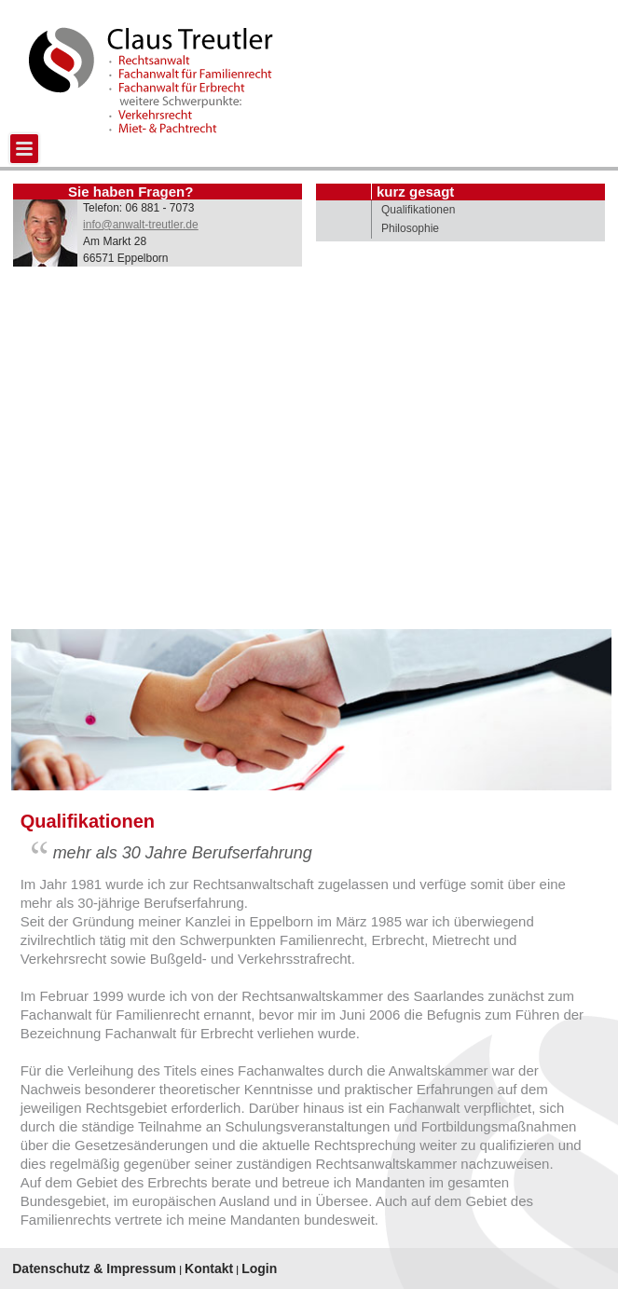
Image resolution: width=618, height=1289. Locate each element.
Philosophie (410, 228)
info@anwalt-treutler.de (141, 224)
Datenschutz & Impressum (94, 1268)
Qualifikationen (418, 209)
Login (259, 1268)
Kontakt (209, 1268)
